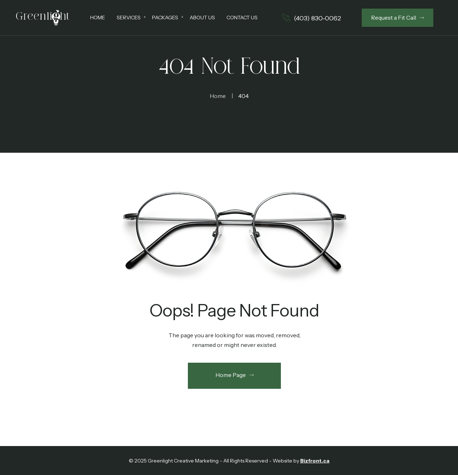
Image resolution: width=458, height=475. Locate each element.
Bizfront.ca (315, 460)
